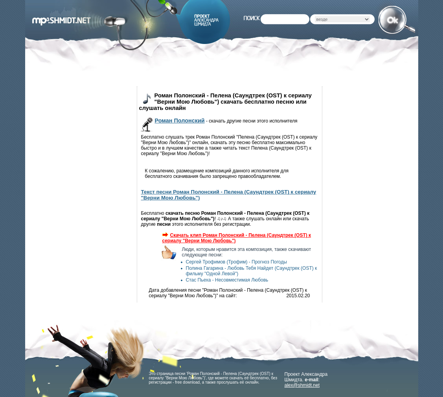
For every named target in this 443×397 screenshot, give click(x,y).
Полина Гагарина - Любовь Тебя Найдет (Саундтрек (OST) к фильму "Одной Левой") (251, 270)
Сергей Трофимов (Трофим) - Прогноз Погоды (236, 262)
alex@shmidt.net (302, 385)
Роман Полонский (180, 120)
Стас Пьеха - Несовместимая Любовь (227, 280)
